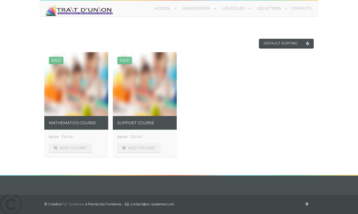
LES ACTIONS (269, 8)
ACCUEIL (163, 8)
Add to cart (73, 148)
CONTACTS (301, 8)
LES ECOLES (233, 8)
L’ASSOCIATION (196, 8)
